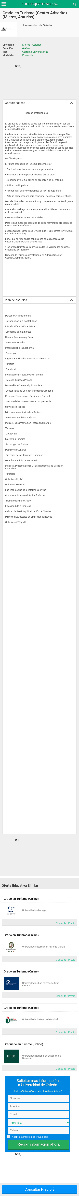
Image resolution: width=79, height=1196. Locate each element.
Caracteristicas (15, 103)
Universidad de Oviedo (37, 25)
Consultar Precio (65, 923)
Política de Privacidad (35, 1136)
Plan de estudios (16, 300)
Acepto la (29, 1136)
